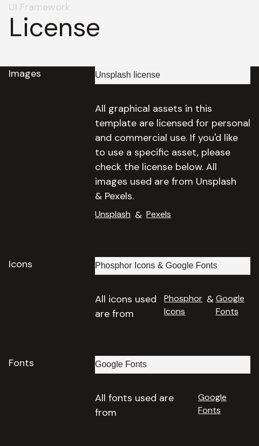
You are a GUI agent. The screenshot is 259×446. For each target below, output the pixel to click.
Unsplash (113, 214)
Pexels (158, 214)
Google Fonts (230, 305)
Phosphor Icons (183, 305)
